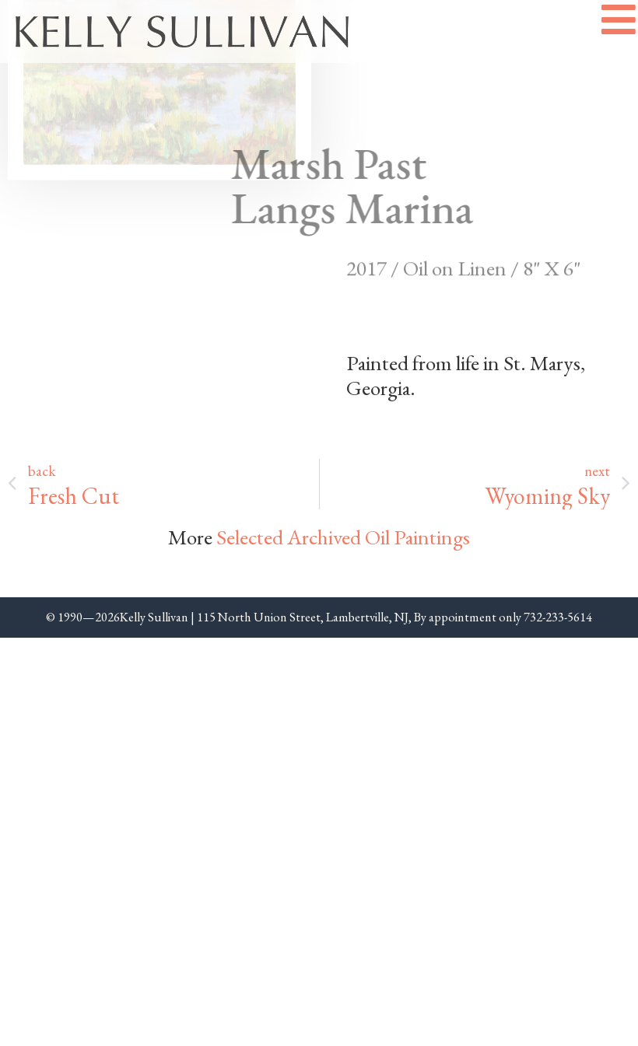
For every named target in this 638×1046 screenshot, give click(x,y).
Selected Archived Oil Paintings (343, 537)
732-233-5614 (558, 617)
